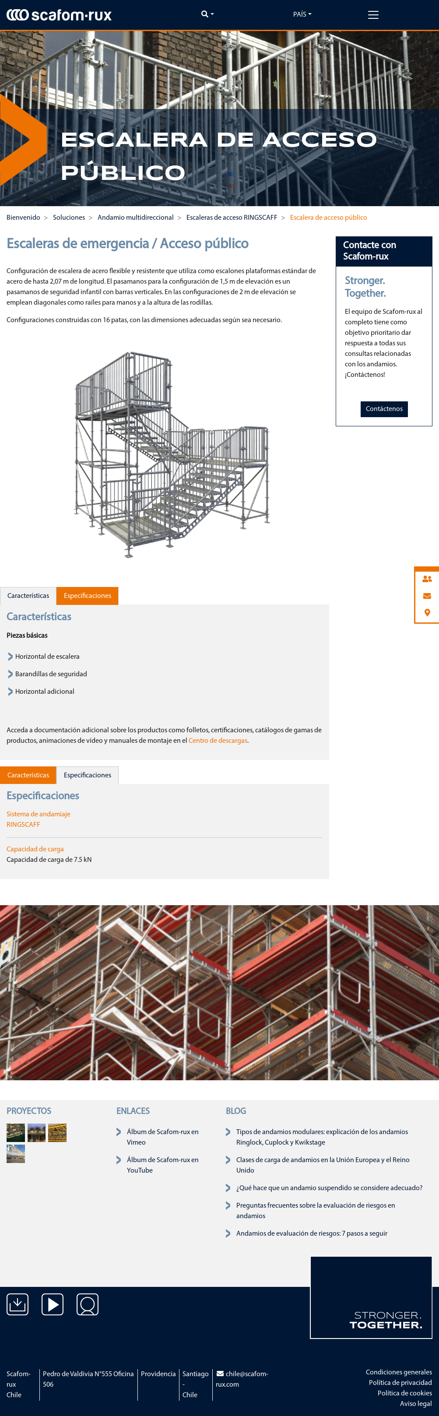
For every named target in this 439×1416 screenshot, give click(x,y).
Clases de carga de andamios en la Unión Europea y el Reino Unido (323, 1165)
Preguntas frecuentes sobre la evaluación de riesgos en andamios (315, 1211)
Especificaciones (87, 596)
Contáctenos (384, 409)
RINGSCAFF (23, 825)
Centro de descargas (218, 741)
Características (28, 596)
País (299, 14)
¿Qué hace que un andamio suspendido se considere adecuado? (329, 1188)
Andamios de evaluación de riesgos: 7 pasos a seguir (311, 1233)
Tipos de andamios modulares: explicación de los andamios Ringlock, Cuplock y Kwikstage (322, 1137)
